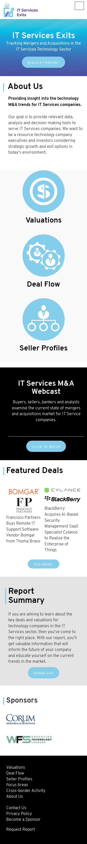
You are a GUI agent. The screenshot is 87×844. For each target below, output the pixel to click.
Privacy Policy (19, 814)
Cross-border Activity (25, 791)
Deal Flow (43, 284)
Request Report (20, 830)
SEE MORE (43, 564)
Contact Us (16, 808)
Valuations (44, 220)
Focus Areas (17, 785)
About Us (14, 797)
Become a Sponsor (23, 820)
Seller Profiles (43, 348)
